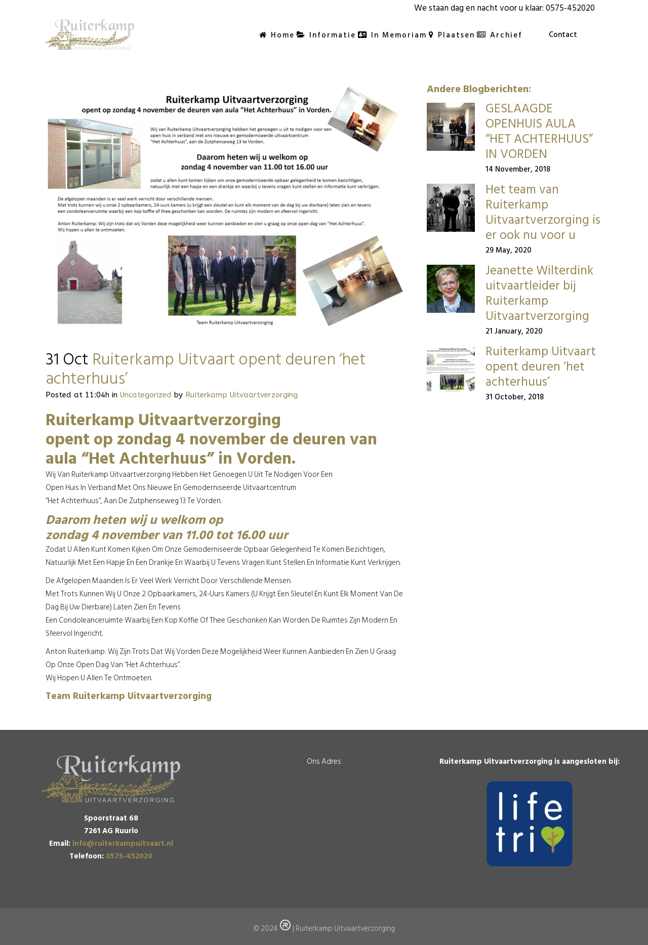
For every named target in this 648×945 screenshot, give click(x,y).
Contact (563, 34)
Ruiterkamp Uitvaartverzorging (241, 394)
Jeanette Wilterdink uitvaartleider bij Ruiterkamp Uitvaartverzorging (539, 293)
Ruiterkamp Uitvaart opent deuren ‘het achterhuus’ (540, 366)
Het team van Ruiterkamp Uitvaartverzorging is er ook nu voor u (542, 212)
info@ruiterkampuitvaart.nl (122, 843)
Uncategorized (146, 394)
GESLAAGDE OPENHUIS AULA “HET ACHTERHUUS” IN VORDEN (539, 131)
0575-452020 (570, 8)
